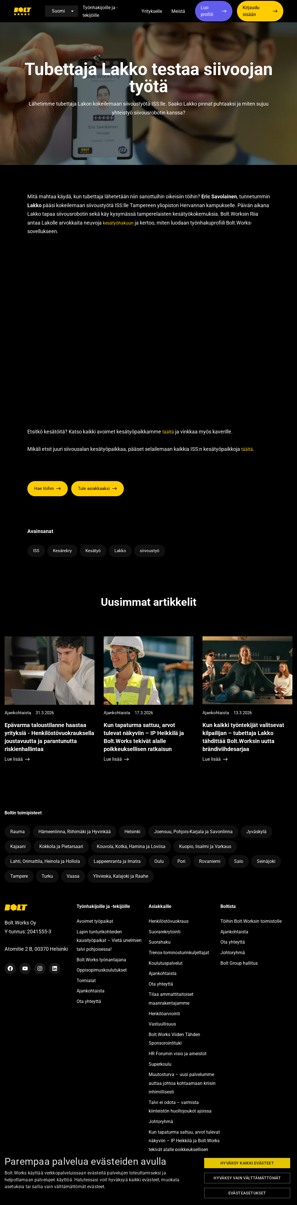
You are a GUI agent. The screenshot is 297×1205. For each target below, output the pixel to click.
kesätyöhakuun (118, 223)
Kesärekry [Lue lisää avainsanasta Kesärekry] (62, 550)
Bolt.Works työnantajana (101, 959)
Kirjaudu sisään (251, 11)
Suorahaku (160, 942)
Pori (181, 861)
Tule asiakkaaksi (94, 488)
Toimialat (86, 980)
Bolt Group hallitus (239, 963)
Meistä (178, 11)
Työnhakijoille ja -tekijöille (100, 11)
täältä (168, 432)
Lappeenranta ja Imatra (117, 861)
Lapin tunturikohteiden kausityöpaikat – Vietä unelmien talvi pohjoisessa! (109, 940)
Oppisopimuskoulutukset (102, 970)
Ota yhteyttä (89, 1001)
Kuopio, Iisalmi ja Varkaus (205, 846)
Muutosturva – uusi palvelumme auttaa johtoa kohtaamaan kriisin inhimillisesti (182, 1083)
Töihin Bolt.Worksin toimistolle (251, 921)
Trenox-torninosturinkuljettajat (179, 952)
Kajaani (18, 846)
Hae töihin (44, 488)
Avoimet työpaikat (95, 921)
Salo (238, 861)
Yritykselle (152, 11)
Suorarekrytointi (165, 931)
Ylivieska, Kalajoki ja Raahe (120, 876)
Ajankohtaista (91, 991)
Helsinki (132, 831)
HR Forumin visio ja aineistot (177, 1053)
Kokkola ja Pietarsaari (61, 846)
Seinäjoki (266, 861)
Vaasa (73, 876)
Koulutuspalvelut (166, 963)
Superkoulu (160, 1064)
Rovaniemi (209, 861)
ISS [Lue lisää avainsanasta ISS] (36, 550)
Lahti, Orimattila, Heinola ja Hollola (45, 861)
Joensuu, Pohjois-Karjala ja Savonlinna (193, 831)
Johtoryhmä (161, 1121)
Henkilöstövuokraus (169, 921)
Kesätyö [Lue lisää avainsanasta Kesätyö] (93, 550)
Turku (47, 876)
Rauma (17, 831)
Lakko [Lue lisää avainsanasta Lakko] (120, 550)
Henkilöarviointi (164, 1013)
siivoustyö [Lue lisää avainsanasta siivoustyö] (149, 550)
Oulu (159, 861)
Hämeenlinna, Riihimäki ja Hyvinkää (74, 831)
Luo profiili (207, 11)
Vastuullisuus (162, 1024)
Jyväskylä (256, 831)
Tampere (19, 876)
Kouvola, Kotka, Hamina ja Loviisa (131, 846)
